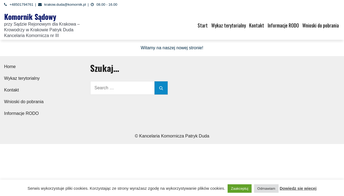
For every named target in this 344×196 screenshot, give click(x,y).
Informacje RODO (283, 25)
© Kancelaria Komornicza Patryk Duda (172, 136)
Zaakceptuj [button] (239, 188)
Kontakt (256, 25)
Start (203, 25)
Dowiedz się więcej (298, 188)
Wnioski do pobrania (320, 25)
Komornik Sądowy (30, 16)
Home (10, 66)
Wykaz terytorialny (228, 25)
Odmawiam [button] (266, 188)
